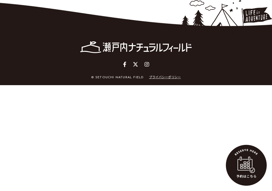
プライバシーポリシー (165, 77)
